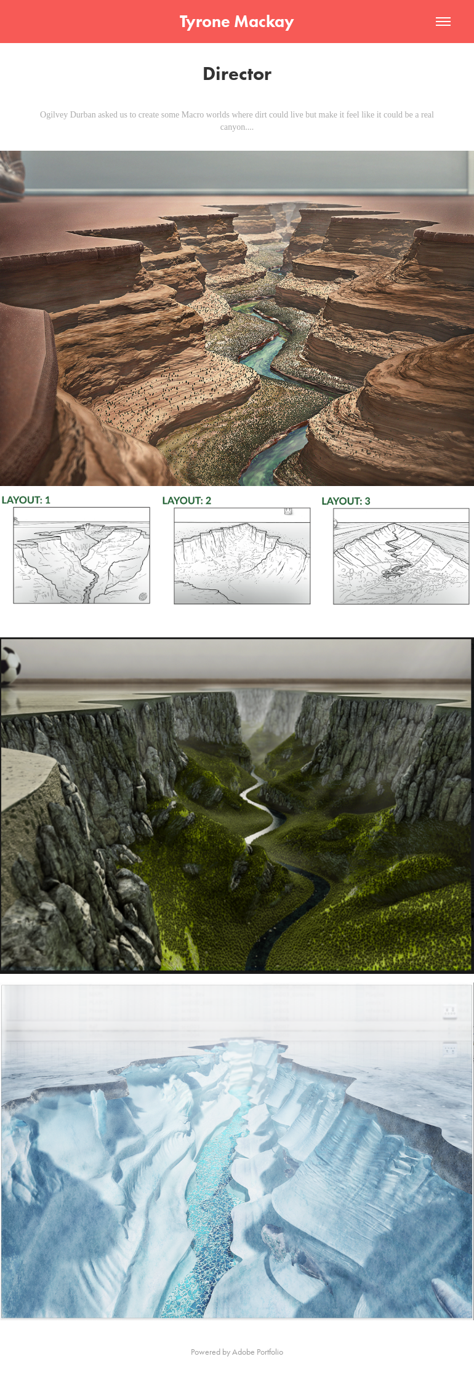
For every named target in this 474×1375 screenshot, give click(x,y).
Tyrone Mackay (237, 21)
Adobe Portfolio (257, 1352)
